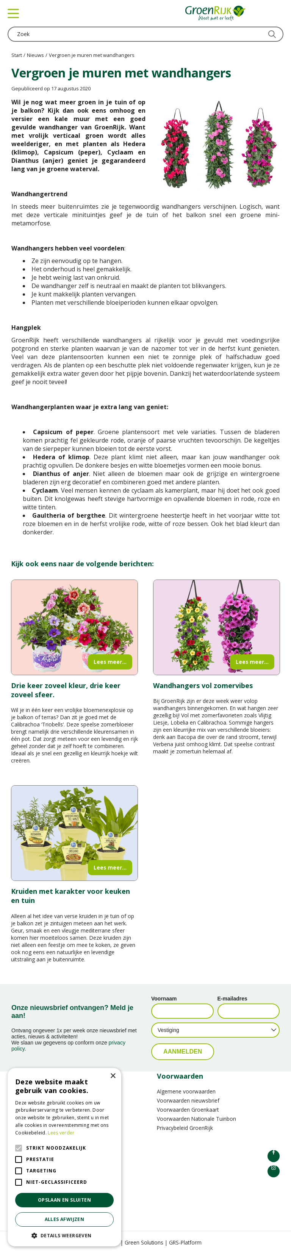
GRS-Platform (185, 1242)
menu (13, 13)
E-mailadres (232, 999)
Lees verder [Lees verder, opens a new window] (61, 1133)
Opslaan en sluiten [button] (64, 1200)
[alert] (64, 1157)
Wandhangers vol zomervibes (203, 685)
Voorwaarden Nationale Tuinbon (196, 1118)
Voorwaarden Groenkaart (188, 1109)
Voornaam (164, 999)
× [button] (113, 1076)
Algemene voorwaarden (186, 1091)
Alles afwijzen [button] (64, 1219)
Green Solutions (144, 1242)
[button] (64, 1235)
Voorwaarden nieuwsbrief (188, 1100)
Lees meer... (110, 661)
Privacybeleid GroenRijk (185, 1127)
